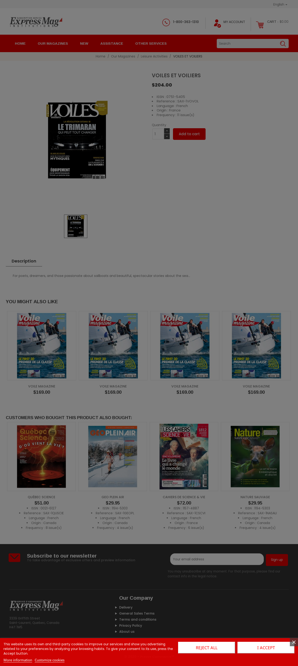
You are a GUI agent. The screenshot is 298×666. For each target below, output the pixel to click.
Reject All (206, 647)
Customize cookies (49, 660)
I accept (266, 647)
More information (17, 660)
